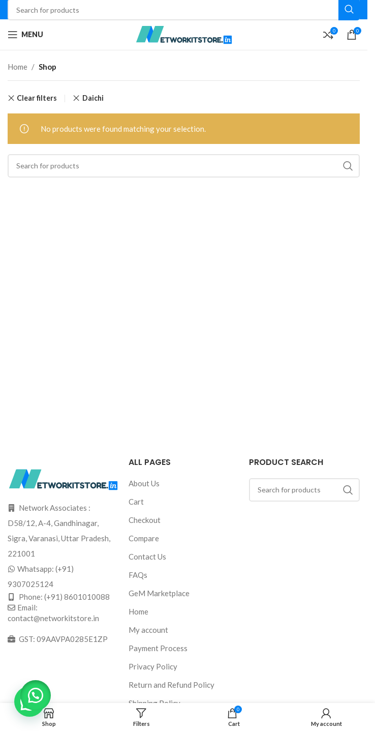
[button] (35, 695)
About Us (144, 483)
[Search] (184, 166)
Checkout (145, 519)
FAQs (138, 574)
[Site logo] (184, 33)
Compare (144, 538)
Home (17, 66)
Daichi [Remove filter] (93, 98)
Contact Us (147, 556)
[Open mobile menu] (25, 34)
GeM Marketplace (159, 593)
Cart (136, 501)
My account (148, 629)
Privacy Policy (153, 666)
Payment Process (158, 648)
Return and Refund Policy (171, 684)
